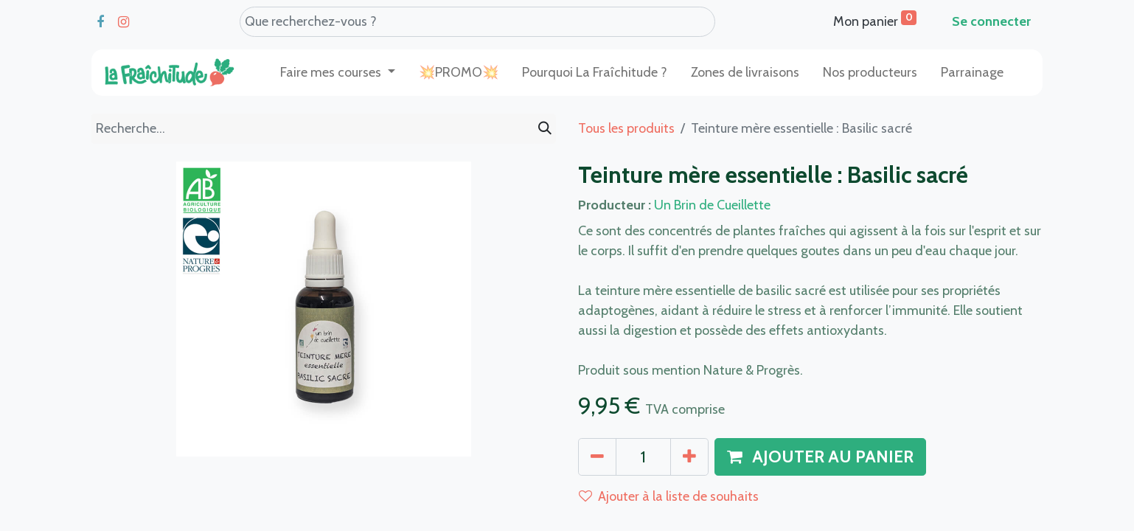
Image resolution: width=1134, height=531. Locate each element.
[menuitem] (458, 72)
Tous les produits (626, 128)
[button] (820, 457)
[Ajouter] (689, 457)
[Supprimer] (597, 457)
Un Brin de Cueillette (712, 205)
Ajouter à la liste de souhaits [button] (669, 496)
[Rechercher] (545, 129)
